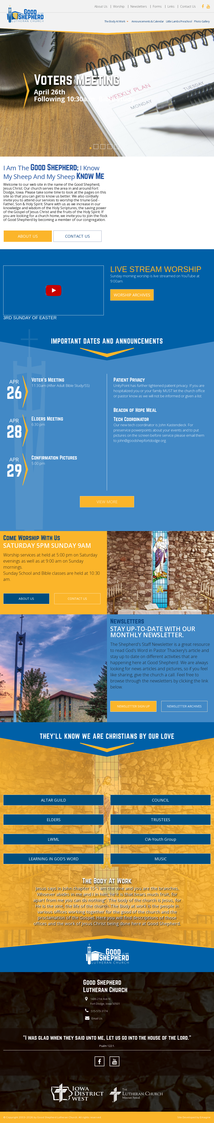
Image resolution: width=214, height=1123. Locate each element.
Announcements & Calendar (148, 21)
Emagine (205, 1117)
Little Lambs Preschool (179, 21)
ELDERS (54, 819)
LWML (53, 839)
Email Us (97, 1018)
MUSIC (161, 858)
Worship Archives (132, 294)
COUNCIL (160, 800)
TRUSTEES (160, 819)
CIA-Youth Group (160, 839)
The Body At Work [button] (116, 21)
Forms (157, 6)
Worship (119, 6)
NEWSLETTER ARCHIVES (184, 706)
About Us (100, 6)
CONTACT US (77, 236)
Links (171, 6)
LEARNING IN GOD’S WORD (54, 858)
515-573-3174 (99, 1011)
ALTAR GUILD (53, 800)
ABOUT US (28, 236)
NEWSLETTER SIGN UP (133, 706)
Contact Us (188, 6)
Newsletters (138, 6)
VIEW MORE (107, 501)
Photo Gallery (202, 21)
